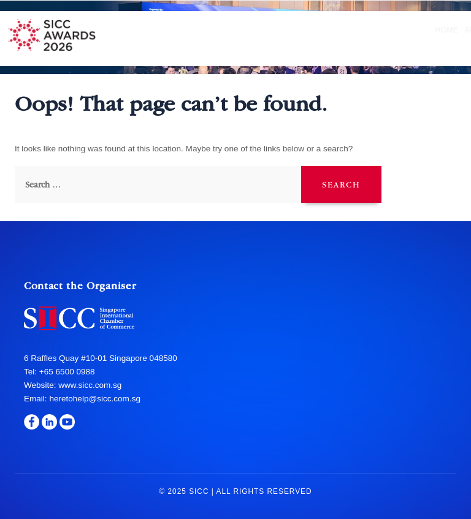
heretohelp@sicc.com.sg (94, 398)
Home (119, 30)
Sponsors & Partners (380, 30)
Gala (315, 30)
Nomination (199, 30)
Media (446, 30)
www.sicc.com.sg (88, 385)
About (150, 30)
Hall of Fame (266, 30)
